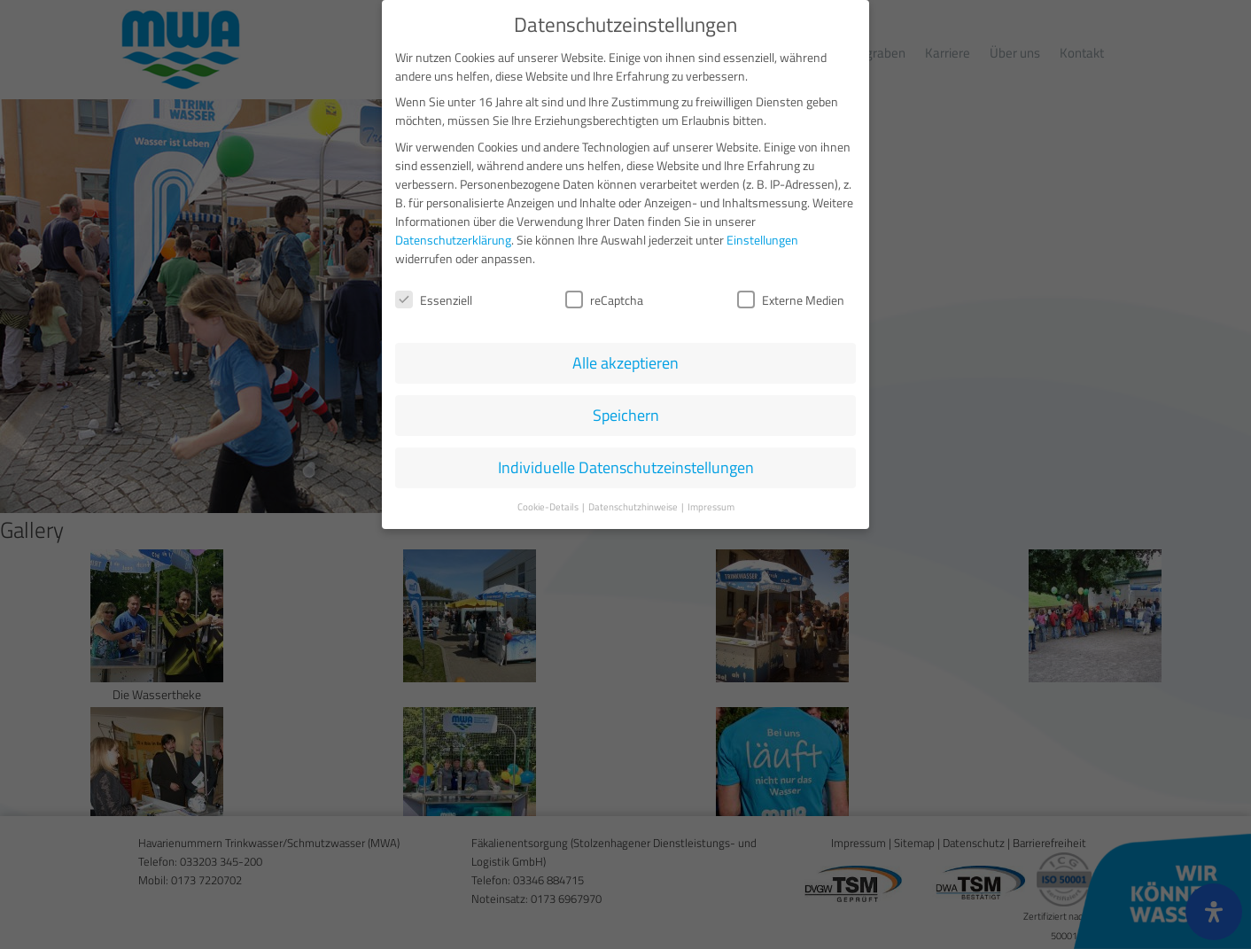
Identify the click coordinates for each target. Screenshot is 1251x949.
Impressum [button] (711, 501)
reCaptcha (604, 294)
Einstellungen (762, 233)
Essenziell (433, 294)
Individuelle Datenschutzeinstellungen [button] (626, 462)
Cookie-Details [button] (548, 501)
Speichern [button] (626, 410)
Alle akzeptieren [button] (625, 357)
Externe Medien (790, 294)
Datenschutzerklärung (453, 233)
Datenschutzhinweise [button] (634, 501)
